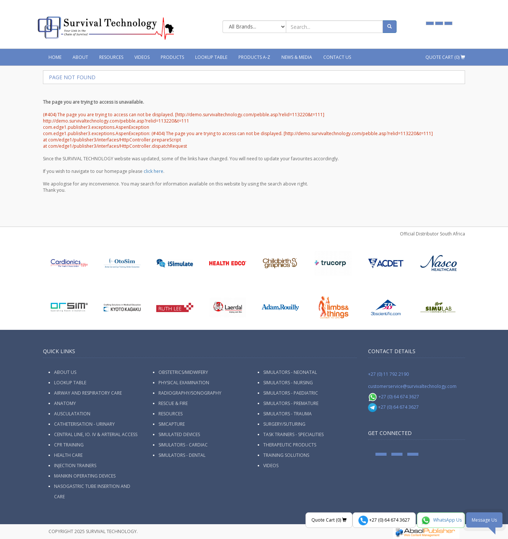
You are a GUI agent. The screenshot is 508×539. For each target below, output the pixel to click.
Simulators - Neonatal (290, 372)
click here (153, 171)
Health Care (68, 455)
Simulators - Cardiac (183, 445)
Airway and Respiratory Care (88, 393)
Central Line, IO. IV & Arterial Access (95, 434)
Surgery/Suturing (284, 424)
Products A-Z (254, 57)
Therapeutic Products (289, 445)
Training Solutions (286, 455)
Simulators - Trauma (287, 414)
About (80, 57)
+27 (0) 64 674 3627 (394, 397)
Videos (142, 57)
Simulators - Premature (290, 403)
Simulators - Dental (181, 455)
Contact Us (337, 57)
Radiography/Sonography (189, 393)
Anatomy (65, 403)
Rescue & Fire (173, 403)
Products (172, 57)
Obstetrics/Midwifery (183, 372)
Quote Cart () (445, 57)
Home (55, 57)
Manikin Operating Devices (85, 476)
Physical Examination (183, 382)
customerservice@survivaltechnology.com (412, 386)
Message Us (484, 520)
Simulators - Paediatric (290, 393)
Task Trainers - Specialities (293, 434)
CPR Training (69, 445)
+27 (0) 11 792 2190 (388, 374)
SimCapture (171, 424)
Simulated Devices (179, 434)
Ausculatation (72, 414)
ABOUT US (65, 372)
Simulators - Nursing (288, 382)
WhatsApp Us (441, 520)
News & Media (296, 57)
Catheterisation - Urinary (84, 424)
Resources (111, 57)
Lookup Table (211, 57)
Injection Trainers (75, 465)
